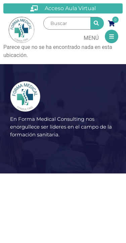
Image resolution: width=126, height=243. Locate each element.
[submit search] (97, 23)
